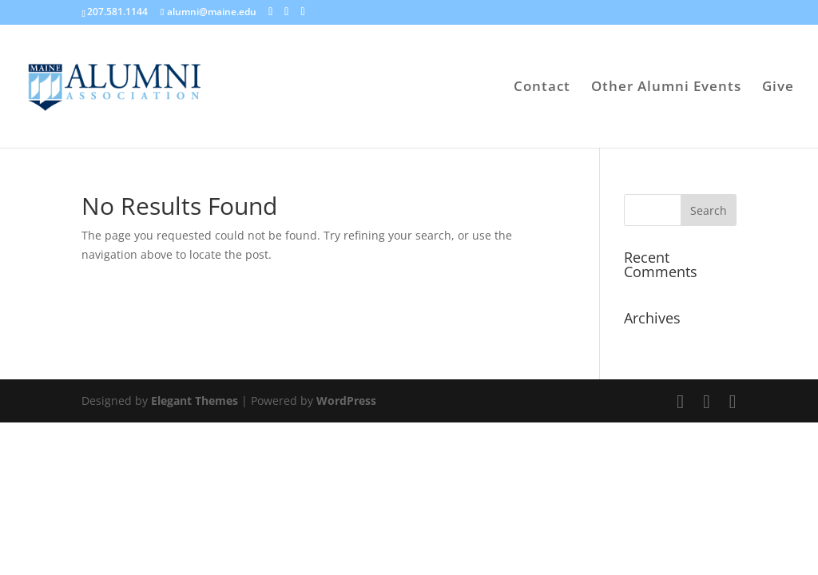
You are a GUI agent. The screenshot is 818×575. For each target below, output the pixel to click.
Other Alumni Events (666, 88)
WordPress (346, 400)
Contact (542, 88)
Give (778, 88)
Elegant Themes (194, 400)
